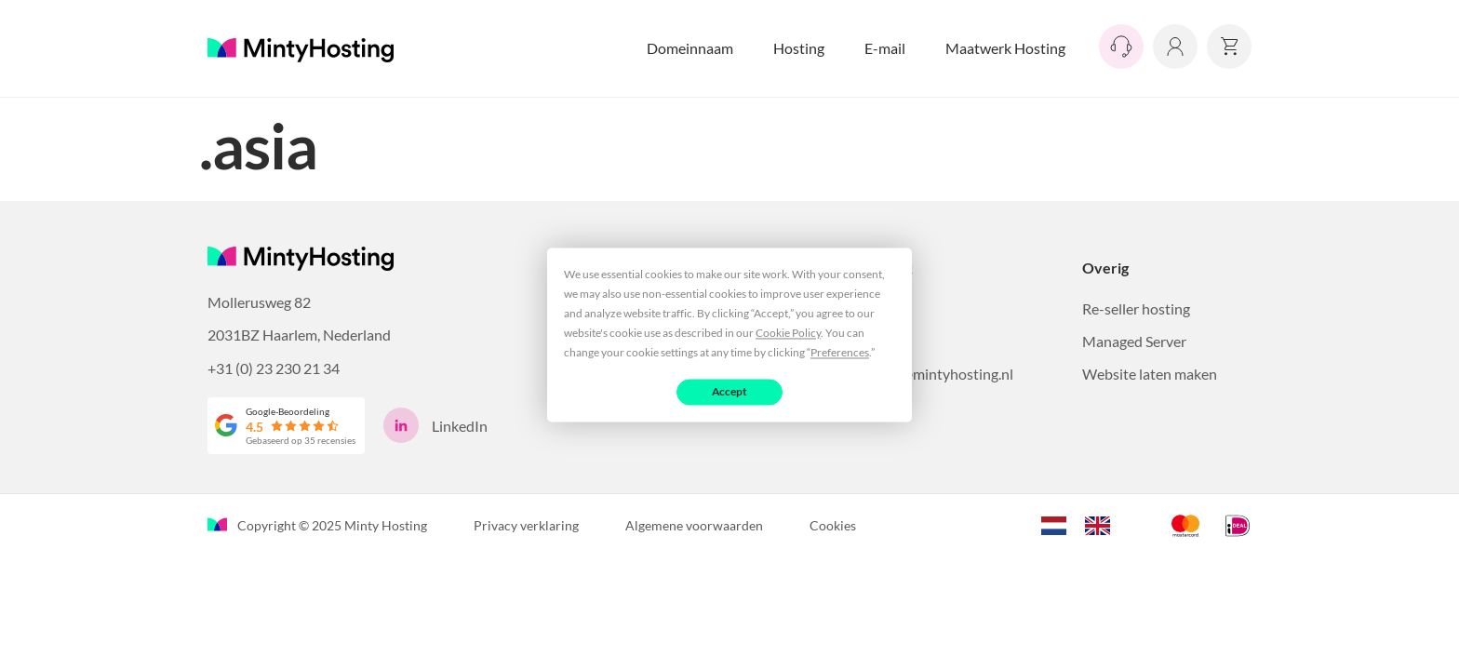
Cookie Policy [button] (788, 333)
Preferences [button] (839, 352)
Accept (730, 391)
